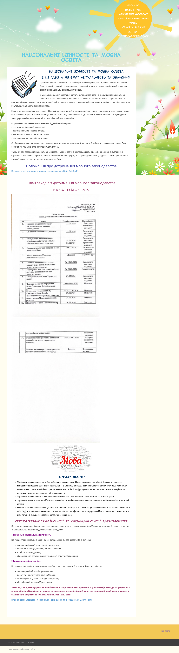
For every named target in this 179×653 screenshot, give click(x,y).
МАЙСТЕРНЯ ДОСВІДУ (133, 14)
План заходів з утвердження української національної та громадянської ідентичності (51, 600)
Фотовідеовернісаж (133, 36)
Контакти (166, 631)
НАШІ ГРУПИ (133, 10)
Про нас (133, 5)
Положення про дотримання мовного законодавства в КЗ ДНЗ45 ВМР (44, 171)
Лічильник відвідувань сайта (21, 649)
